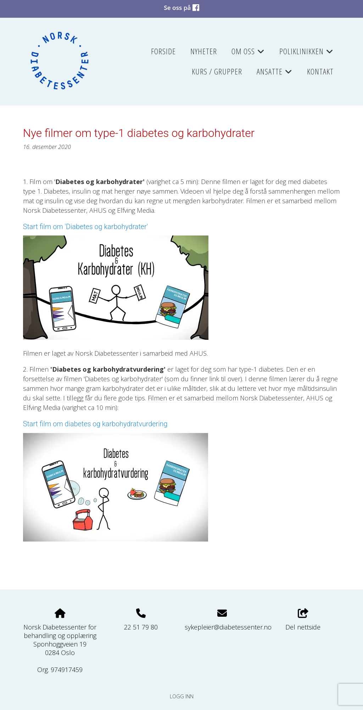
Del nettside (302, 620)
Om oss (248, 53)
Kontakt (320, 71)
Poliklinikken (306, 53)
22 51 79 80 (141, 627)
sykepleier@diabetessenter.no (228, 627)
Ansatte (274, 74)
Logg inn (182, 696)
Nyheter (203, 51)
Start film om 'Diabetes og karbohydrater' (85, 227)
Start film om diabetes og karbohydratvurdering (95, 424)
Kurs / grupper (217, 71)
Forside (163, 51)
